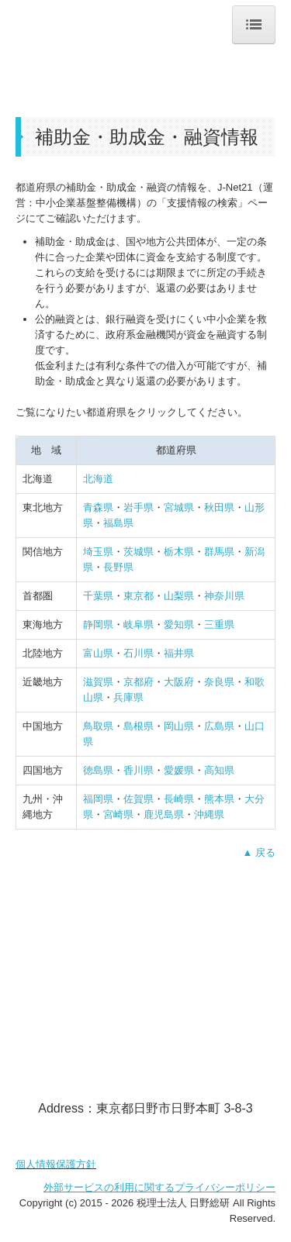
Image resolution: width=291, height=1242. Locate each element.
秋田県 (219, 507)
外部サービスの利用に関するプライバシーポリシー (159, 1187)
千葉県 (98, 596)
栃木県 (179, 551)
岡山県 (179, 726)
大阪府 (179, 682)
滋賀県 (98, 682)
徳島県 (98, 770)
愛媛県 (179, 770)
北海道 (98, 479)
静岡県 (98, 624)
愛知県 (179, 624)
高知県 (219, 770)
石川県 (138, 653)
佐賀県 (138, 799)
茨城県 (138, 551)
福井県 (179, 653)
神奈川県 (224, 596)
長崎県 (179, 799)
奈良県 (219, 682)
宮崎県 (118, 814)
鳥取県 (98, 726)
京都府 (138, 682)
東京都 (138, 596)
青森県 (98, 507)
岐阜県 (138, 624)
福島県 (118, 523)
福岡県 (98, 799)
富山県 (98, 653)
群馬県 (219, 551)
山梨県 (179, 596)
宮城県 (179, 507)
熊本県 (219, 799)
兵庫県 (128, 697)
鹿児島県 (164, 814)
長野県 (118, 567)
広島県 (219, 726)
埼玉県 (98, 551)
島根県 (138, 726)
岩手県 (138, 507)
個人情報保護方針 (56, 1164)
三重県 (219, 624)
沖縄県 (209, 814)
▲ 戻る (259, 852)
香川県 (138, 770)
